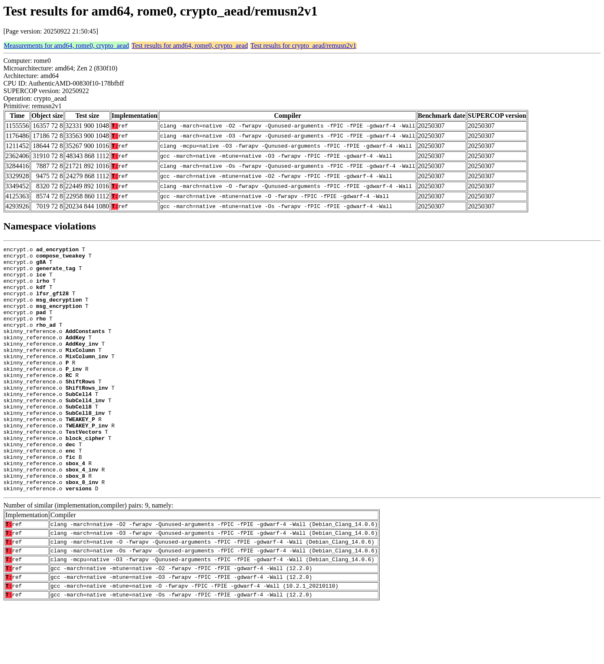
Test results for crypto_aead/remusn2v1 (303, 45)
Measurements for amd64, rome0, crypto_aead (66, 45)
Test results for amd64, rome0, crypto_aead (190, 45)
